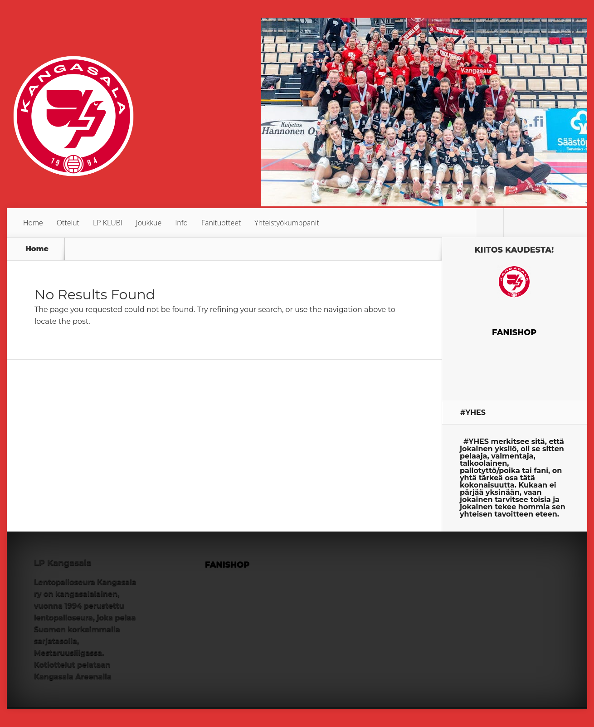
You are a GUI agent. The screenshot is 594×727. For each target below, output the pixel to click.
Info (181, 223)
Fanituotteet (221, 223)
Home (33, 223)
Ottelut (68, 223)
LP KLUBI (107, 223)
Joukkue (149, 223)
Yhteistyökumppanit (286, 223)
